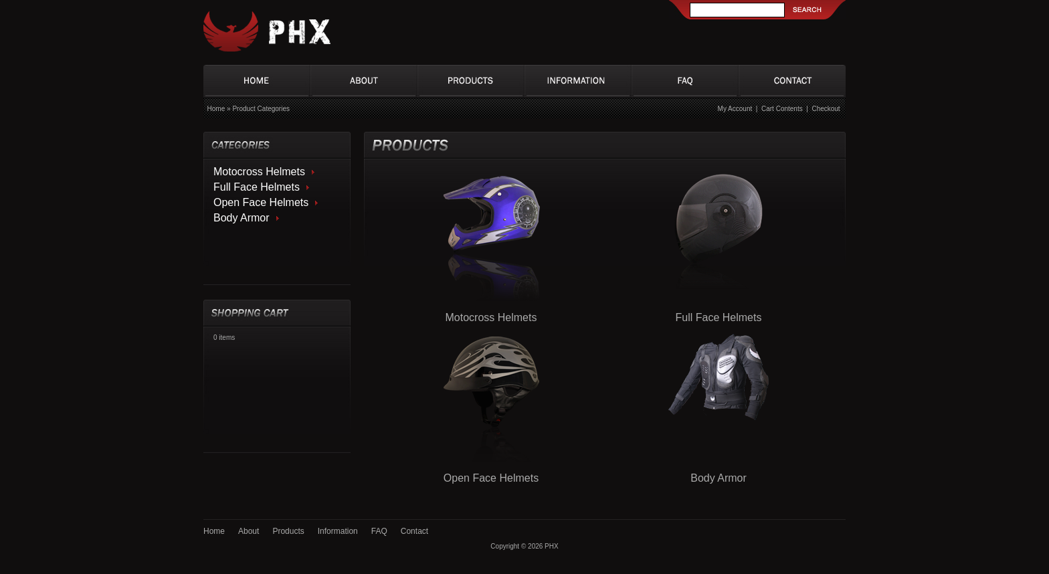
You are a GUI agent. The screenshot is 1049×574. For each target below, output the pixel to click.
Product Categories (261, 108)
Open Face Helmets (260, 202)
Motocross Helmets (259, 171)
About (248, 531)
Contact (414, 531)
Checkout (826, 108)
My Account (735, 108)
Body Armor (241, 217)
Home (216, 108)
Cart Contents (782, 108)
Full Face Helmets (256, 187)
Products (288, 531)
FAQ (379, 531)
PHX (552, 546)
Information (338, 531)
